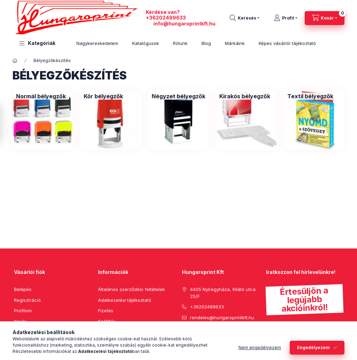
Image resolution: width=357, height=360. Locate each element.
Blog (206, 43)
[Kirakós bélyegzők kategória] (244, 96)
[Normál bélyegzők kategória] (41, 96)
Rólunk (180, 43)
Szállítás (107, 321)
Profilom (23, 310)
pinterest (198, 335)
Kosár (20, 321)
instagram (212, 335)
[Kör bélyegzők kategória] (103, 96)
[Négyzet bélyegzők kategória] (178, 96)
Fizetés (105, 310)
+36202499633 (166, 18)
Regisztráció (27, 300)
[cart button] (324, 18)
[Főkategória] (15, 61)
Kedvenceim (27, 332)
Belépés (22, 289)
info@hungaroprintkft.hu (184, 23)
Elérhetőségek (113, 332)
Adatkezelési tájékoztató (124, 300)
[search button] (244, 18)
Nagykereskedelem (97, 43)
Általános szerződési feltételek (131, 289)
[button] (37, 43)
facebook (184, 335)
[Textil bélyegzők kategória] (310, 96)
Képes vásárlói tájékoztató (287, 43)
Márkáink (235, 43)
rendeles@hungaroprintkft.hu (222, 317)
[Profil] (286, 18)
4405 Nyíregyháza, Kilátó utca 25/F (223, 292)
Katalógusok (145, 43)
